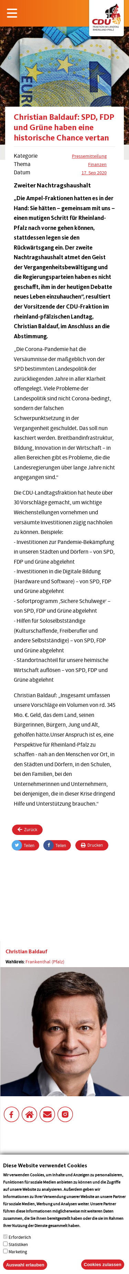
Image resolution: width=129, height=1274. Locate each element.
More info (90, 1234)
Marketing (18, 1261)
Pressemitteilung (89, 156)
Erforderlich (20, 1246)
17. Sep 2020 (94, 172)
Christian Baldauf (26, 951)
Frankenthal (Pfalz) (44, 962)
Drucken (92, 845)
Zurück (27, 830)
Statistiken (18, 1253)
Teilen (23, 845)
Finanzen (97, 164)
